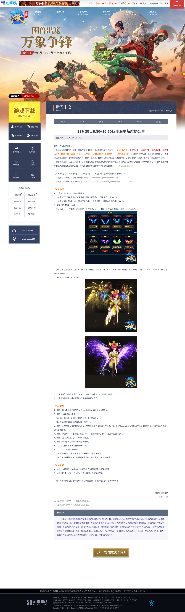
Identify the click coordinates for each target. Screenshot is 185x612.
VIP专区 (32, 176)
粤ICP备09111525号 (60, 600)
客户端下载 (111, 553)
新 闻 (120, 122)
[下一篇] (57, 505)
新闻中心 (60, 12)
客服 (166, 3)
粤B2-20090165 (93, 600)
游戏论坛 (152, 12)
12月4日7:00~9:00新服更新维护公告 (75, 505)
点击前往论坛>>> (126, 166)
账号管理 (32, 150)
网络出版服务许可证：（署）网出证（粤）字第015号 (118, 600)
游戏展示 (83, 12)
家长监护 (86, 597)
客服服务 (79, 597)
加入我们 (71, 597)
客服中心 (129, 12)
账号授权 (16, 150)
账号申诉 (32, 208)
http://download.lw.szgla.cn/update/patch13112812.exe (107, 178)
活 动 (101, 122)
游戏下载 (106, 12)
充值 (161, 3)
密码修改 (16, 176)
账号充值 (16, 135)
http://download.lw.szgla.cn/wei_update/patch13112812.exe (108, 181)
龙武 (143, 3)
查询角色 (16, 163)
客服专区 (17, 208)
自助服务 (32, 201)
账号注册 (16, 126)
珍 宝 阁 (17, 214)
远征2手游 (94, 3)
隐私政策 (94, 597)
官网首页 (37, 12)
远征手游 (120, 3)
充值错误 (17, 201)
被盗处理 (32, 194)
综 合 (63, 122)
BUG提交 (32, 214)
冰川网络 (9, 3)
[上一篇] (57, 501)
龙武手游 (107, 3)
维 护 (139, 122)
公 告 (82, 122)
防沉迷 (32, 163)
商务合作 (64, 597)
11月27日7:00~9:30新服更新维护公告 (75, 501)
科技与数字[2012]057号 (103, 603)
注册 (151, 3)
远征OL (133, 3)
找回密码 (18, 194)
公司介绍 (56, 597)
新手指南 (32, 126)
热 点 (158, 122)
